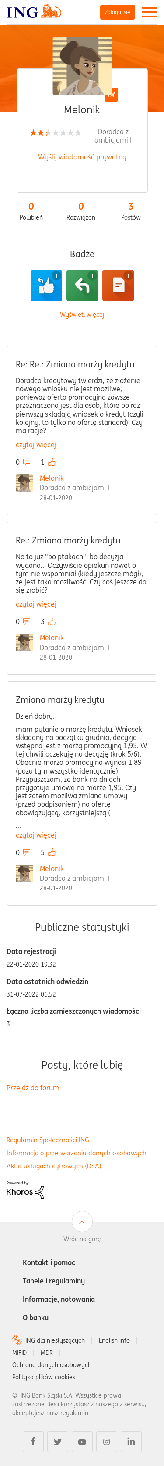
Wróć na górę (82, 1239)
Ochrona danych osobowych (51, 1365)
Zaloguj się (117, 12)
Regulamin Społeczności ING (48, 1140)
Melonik (52, 478)
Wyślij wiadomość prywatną (82, 157)
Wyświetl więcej (82, 315)
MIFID (19, 1353)
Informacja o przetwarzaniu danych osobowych (77, 1153)
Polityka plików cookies (43, 1377)
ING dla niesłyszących (55, 1340)
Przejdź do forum (33, 1087)
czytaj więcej (36, 444)
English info (114, 1340)
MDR (47, 1353)
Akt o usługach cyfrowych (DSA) (54, 1166)
